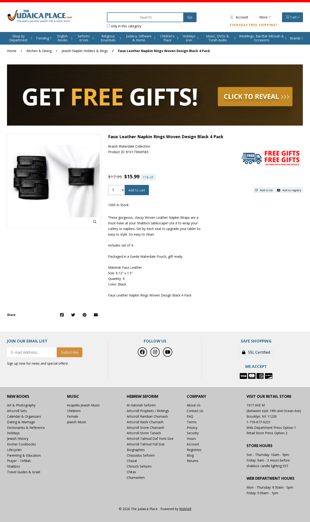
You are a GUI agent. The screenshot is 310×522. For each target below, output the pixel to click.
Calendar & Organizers (24, 416)
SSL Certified (256, 352)
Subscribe (69, 352)
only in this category (123, 26)
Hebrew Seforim (142, 396)
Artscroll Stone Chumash (145, 427)
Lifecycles (14, 450)
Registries (194, 450)
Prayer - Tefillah (19, 461)
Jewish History (17, 439)
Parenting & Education (24, 455)
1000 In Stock (118, 205)
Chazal (132, 461)
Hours (191, 439)
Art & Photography (21, 405)
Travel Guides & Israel (23, 472)
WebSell (185, 509)
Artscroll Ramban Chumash (147, 416)
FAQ (190, 416)
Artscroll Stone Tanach (144, 433)
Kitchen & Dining (39, 51)
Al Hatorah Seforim (141, 405)
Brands (295, 38)
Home (11, 51)
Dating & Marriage (21, 422)
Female (72, 416)
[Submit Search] (189, 17)
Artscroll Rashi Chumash (145, 422)
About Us (194, 405)
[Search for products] (145, 17)
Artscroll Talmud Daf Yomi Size (150, 439)
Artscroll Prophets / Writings (148, 411)
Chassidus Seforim (141, 455)
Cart (292, 17)
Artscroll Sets (17, 411)
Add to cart (136, 190)
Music (73, 396)
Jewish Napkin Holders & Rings (85, 51)
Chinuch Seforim (139, 466)
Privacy (192, 427)
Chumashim (136, 477)
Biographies (136, 450)
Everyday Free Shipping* (254, 25)
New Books (18, 396)
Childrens (74, 411)
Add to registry (289, 190)
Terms (192, 422)
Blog (190, 455)
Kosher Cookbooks (21, 444)
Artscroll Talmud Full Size (146, 444)
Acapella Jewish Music (83, 405)
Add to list (264, 190)
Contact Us (195, 411)
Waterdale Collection (134, 146)
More (265, 17)
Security (193, 433)
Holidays (13, 433)
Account (239, 17)
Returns (192, 461)
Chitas (131, 472)
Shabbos (13, 466)
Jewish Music (76, 422)
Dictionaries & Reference (26, 427)
